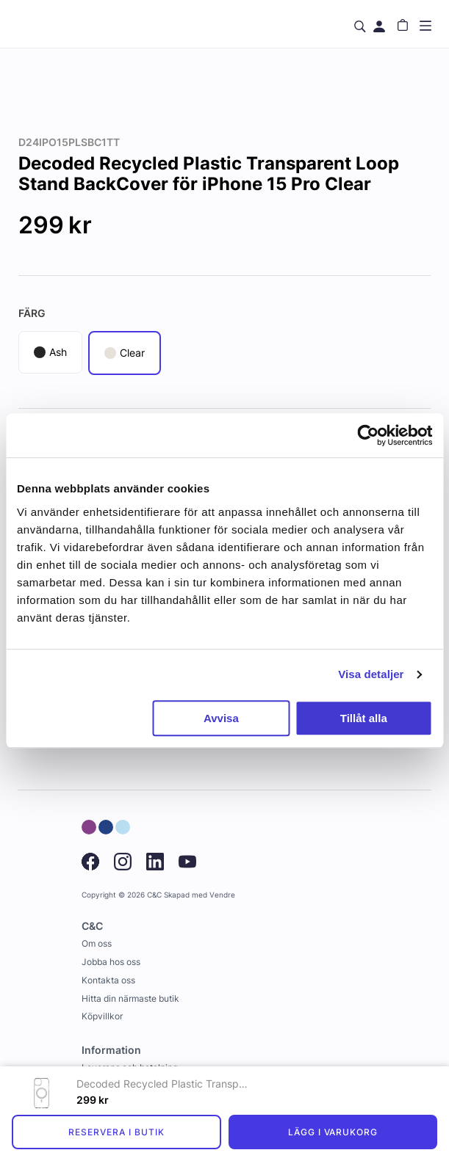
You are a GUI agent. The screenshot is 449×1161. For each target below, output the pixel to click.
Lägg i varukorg (333, 1132)
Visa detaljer (370, 674)
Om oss (97, 943)
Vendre (222, 895)
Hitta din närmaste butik (130, 998)
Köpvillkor (102, 1016)
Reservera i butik (116, 1132)
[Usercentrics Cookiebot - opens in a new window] (367, 435)
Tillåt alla (363, 718)
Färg (32, 313)
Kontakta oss (108, 980)
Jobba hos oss (111, 961)
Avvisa (221, 718)
